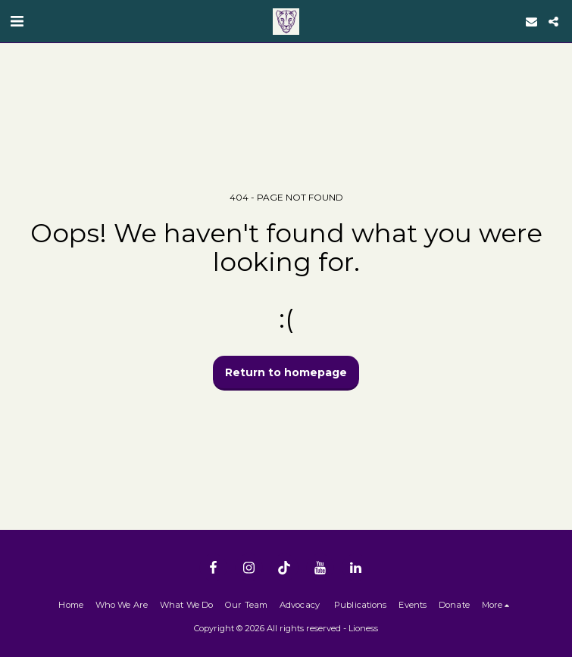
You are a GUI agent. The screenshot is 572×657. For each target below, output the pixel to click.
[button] (17, 21)
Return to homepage (286, 372)
